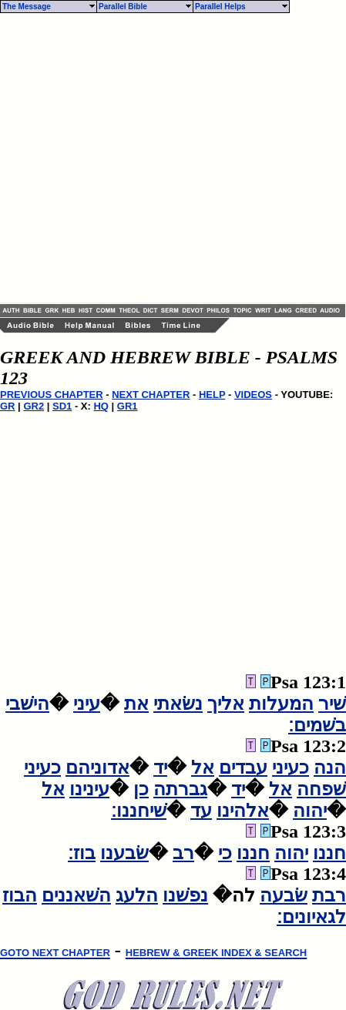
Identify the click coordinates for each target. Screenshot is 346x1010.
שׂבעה (283, 895)
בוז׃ (82, 853)
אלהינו (243, 811)
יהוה (310, 811)
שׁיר (332, 704)
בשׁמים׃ (317, 725)
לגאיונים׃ (311, 917)
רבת (329, 895)
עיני (86, 704)
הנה (330, 768)
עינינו (89, 789)
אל (202, 768)
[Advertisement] (144, 158)
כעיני (290, 768)
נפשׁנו (185, 895)
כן (141, 789)
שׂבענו (124, 853)
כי (225, 853)
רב (183, 853)
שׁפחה (321, 789)
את (136, 704)
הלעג (137, 895)
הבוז (19, 895)
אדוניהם (97, 768)
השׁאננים (76, 895)
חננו (329, 853)
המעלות (281, 704)
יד (160, 768)
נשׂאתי (178, 704)
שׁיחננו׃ (138, 811)
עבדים (243, 768)
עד (201, 811)
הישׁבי (27, 704)
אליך (225, 704)
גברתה (180, 789)
